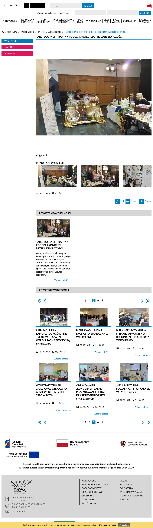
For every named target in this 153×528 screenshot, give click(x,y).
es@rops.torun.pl (19, 511)
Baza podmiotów (92, 488)
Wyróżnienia (89, 503)
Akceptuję (124, 525)
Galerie (9, 46)
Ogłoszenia (126, 488)
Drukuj (132, 200)
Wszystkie (10, 40)
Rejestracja (64, 13)
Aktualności (12, 53)
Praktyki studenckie (131, 495)
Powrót (145, 200)
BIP (149, 5)
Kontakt (124, 499)
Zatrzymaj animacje (26, 5)
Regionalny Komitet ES (95, 484)
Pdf (119, 200)
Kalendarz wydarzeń (132, 492)
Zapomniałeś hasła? (46, 13)
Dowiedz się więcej (108, 525)
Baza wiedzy (127, 484)
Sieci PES (124, 480)
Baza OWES (88, 499)
